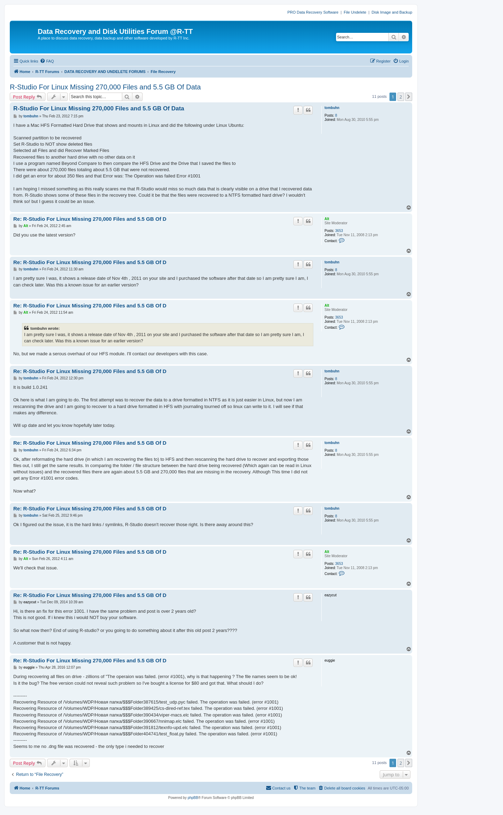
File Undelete (355, 12)
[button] (408, 97)
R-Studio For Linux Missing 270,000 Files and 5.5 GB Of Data (105, 87)
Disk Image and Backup (392, 12)
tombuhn (332, 108)
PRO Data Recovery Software (312, 12)
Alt (327, 219)
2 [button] (401, 97)
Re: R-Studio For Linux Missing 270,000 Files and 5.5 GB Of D (89, 219)
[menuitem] (47, 61)
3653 (339, 231)
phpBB (193, 798)
